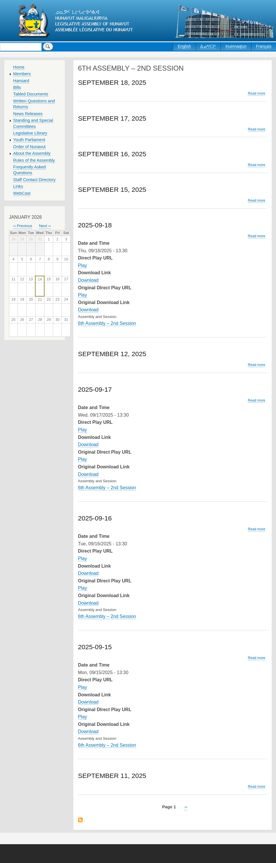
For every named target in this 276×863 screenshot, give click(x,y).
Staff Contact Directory (34, 179)
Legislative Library (30, 133)
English (184, 46)
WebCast (22, 193)
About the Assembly (32, 153)
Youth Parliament (29, 139)
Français (264, 46)
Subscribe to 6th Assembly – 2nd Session (80, 820)
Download (88, 280)
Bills (17, 87)
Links (18, 186)
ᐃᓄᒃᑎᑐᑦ (208, 46)
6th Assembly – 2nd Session (107, 323)
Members (22, 73)
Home (19, 67)
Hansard (21, 80)
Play (82, 265)
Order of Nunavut (29, 146)
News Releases (28, 113)
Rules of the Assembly (34, 160)
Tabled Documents (30, 94)
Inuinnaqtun (236, 46)
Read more (256, 93)
